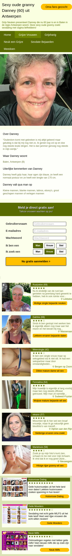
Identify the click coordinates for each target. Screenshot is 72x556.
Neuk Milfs (54, 550)
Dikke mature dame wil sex (50, 371)
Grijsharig (50, 34)
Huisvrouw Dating (55, 496)
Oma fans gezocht (56, 6)
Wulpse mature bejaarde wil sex (50, 400)
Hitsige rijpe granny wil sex (50, 465)
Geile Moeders (54, 523)
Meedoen (9, 48)
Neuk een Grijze (13, 41)
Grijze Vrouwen (28, 34)
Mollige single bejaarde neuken (50, 303)
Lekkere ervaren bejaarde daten (50, 335)
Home (7, 34)
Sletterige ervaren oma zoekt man (50, 433)
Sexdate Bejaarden (42, 41)
